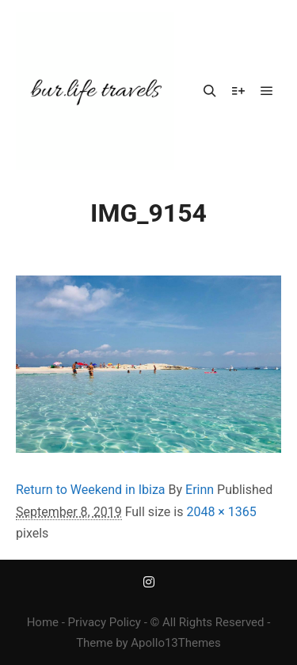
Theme (94, 643)
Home (43, 622)
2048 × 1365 (221, 511)
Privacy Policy (104, 622)
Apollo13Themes (176, 643)
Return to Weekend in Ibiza (91, 489)
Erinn (199, 489)
